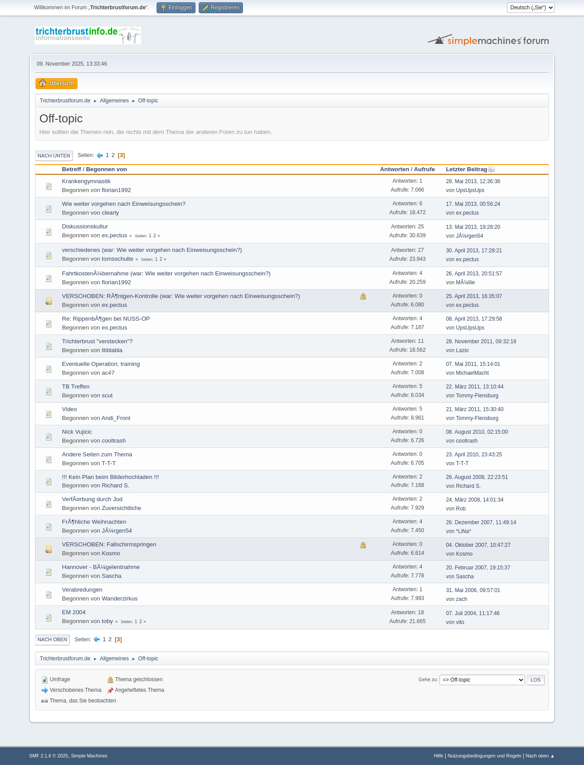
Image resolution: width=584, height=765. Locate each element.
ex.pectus (467, 213)
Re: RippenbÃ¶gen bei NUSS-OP (106, 318)
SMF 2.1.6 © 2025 (48, 755)
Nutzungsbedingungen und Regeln (484, 755)
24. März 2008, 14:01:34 (475, 500)
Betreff (71, 169)
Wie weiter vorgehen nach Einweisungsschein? (124, 203)
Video (69, 409)
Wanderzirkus (120, 598)
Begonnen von (106, 169)
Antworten (394, 169)
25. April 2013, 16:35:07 (474, 296)
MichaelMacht (472, 373)
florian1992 (116, 190)
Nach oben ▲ (540, 755)
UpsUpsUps (470, 190)
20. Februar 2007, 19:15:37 (478, 568)
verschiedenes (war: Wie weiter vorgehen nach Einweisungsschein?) (152, 250)
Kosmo (111, 553)
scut (107, 395)
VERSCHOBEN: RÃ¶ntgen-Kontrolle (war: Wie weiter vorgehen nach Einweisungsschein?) (181, 296)
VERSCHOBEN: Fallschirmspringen (109, 544)
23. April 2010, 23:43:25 (474, 454)
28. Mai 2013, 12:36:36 (473, 181)
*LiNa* (463, 531)
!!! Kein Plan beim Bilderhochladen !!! (110, 477)
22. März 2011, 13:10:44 (475, 387)
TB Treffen (76, 386)
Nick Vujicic (77, 431)
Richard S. (115, 485)
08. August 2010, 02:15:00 (477, 432)
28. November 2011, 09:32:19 (481, 341)
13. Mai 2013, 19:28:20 (473, 227)
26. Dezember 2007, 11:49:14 (481, 522)
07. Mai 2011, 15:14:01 (473, 364)
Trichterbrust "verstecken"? (97, 341)
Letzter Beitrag (470, 169)
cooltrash (114, 440)
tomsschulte (117, 258)
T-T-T (109, 463)
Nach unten (54, 155)
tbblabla (112, 350)
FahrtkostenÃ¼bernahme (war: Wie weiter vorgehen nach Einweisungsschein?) (166, 273)
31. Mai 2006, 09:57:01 (473, 590)
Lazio (462, 350)
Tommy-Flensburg (477, 395)
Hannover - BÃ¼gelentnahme (101, 567)
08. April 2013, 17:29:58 (474, 319)
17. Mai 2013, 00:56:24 (473, 204)
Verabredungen (82, 589)
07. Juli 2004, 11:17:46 (473, 613)
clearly (110, 212)
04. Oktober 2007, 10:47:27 (478, 545)
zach (461, 599)
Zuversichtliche (121, 508)
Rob (461, 509)
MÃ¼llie (465, 282)
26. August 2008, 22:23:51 (477, 477)
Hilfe (438, 755)
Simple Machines (89, 755)
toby (107, 621)
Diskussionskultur (85, 226)
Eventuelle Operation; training (101, 364)
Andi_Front (116, 418)
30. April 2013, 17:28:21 (474, 250)
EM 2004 (74, 612)
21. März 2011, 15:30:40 (475, 409)
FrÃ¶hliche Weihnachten (94, 521)
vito (460, 622)
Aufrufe (424, 169)
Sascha (112, 576)
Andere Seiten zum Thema (97, 454)
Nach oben (52, 639)
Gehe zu (428, 679)
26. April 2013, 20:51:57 (474, 274)
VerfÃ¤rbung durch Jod (92, 499)
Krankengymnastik (86, 181)
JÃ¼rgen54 (469, 236)
